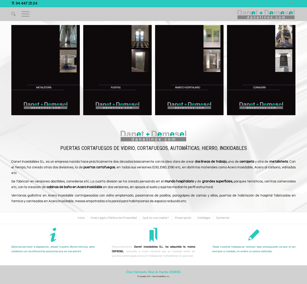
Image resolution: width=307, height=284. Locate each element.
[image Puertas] (119, 72)
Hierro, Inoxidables (224, 148)
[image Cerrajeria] (263, 72)
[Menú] (25, 14)
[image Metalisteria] (47, 72)
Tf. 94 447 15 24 (24, 3)
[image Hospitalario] (191, 72)
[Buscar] (13, 14)
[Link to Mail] (292, 3)
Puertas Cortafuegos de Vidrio (97, 148)
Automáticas (185, 148)
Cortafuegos (152, 148)
